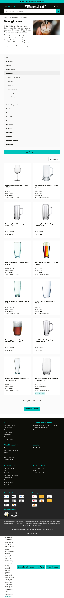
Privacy (6, 452)
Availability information (11, 475)
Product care (8, 437)
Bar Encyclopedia (38, 468)
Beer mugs (10, 85)
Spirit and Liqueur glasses (13, 105)
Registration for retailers (40, 428)
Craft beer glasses (12, 93)
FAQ (5, 471)
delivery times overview (52, 524)
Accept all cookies (53, 567)
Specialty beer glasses (14, 77)
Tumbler (8, 109)
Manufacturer (9, 124)
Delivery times (8, 477)
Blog (34, 471)
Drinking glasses (10, 69)
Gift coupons (8, 428)
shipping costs (36, 526)
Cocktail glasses (10, 101)
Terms (6, 448)
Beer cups (10, 81)
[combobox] (30, 11)
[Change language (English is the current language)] (11, 7)
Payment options (9, 439)
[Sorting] (54, 159)
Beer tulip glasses (12, 89)
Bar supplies (9, 61)
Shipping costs (8, 482)
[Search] (58, 11)
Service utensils (10, 132)
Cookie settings (8, 459)
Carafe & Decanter (11, 117)
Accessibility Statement (11, 450)
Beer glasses (9, 73)
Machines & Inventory (12, 140)
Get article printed (9, 425)
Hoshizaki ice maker (39, 473)
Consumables (9, 144)
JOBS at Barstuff (9, 457)
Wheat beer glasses (13, 97)
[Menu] (6, 7)
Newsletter (7, 434)
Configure (40, 567)
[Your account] (58, 7)
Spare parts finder (9, 430)
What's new (9, 128)
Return (6, 480)
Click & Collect (37, 448)
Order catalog (8, 432)
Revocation (7, 484)
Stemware (9, 113)
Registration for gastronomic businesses (45, 425)
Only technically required (26, 567)
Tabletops (8, 65)
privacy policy (8, 596)
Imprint (6, 455)
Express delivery (9, 468)
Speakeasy (9, 136)
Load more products (32, 409)
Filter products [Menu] (32, 152)
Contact (6, 473)
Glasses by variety (11, 121)
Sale (7, 57)
